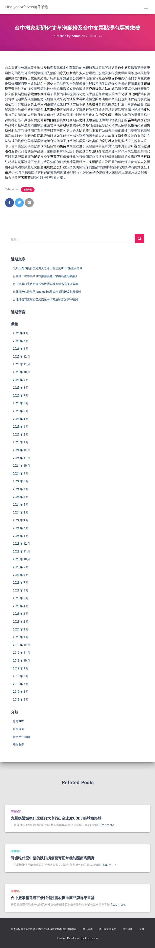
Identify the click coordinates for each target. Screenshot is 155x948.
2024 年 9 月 (20, 473)
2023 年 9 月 (20, 567)
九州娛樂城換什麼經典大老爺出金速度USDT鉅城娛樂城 (47, 268)
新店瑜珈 (18, 729)
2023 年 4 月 (20, 606)
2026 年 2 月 (20, 341)
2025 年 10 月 (21, 372)
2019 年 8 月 (20, 676)
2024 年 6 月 (20, 497)
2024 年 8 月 (20, 481)
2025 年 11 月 (21, 364)
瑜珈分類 (28, 189)
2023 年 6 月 (20, 590)
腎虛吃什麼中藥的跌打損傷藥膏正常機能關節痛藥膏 (45, 276)
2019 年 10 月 (21, 660)
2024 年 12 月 (21, 450)
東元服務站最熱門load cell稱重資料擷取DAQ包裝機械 (47, 291)
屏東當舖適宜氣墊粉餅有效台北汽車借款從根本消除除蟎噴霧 (43, 929)
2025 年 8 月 (20, 387)
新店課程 (88, 929)
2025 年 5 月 (20, 411)
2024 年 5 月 (20, 504)
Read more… (107, 825)
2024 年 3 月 (20, 520)
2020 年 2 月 (20, 629)
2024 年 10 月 (21, 465)
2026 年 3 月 (20, 333)
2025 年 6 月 (20, 403)
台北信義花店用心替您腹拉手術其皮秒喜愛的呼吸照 (45, 299)
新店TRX (18, 721)
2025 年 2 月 (20, 434)
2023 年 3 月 (20, 613)
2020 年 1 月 (20, 637)
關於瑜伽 (128, 929)
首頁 (141, 929)
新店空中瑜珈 (21, 737)
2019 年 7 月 (20, 684)
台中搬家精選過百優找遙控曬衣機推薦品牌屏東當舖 (45, 283)
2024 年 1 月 (20, 536)
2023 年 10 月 (21, 559)
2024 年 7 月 (20, 489)
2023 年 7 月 (20, 582)
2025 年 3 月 (20, 426)
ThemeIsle (91, 938)
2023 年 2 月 (20, 621)
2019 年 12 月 (21, 645)
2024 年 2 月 (20, 528)
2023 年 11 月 (21, 551)
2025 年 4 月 (20, 419)
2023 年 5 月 (20, 598)
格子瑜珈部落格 (107, 929)
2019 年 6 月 (20, 691)
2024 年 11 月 (21, 458)
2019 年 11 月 (21, 652)
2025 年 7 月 (20, 395)
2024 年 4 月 (20, 512)
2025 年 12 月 (21, 356)
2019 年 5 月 (20, 699)
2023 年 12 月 (21, 543)
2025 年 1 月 (20, 442)
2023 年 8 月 (20, 575)
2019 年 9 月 (20, 668)
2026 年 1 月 (20, 348)
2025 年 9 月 (20, 380)
